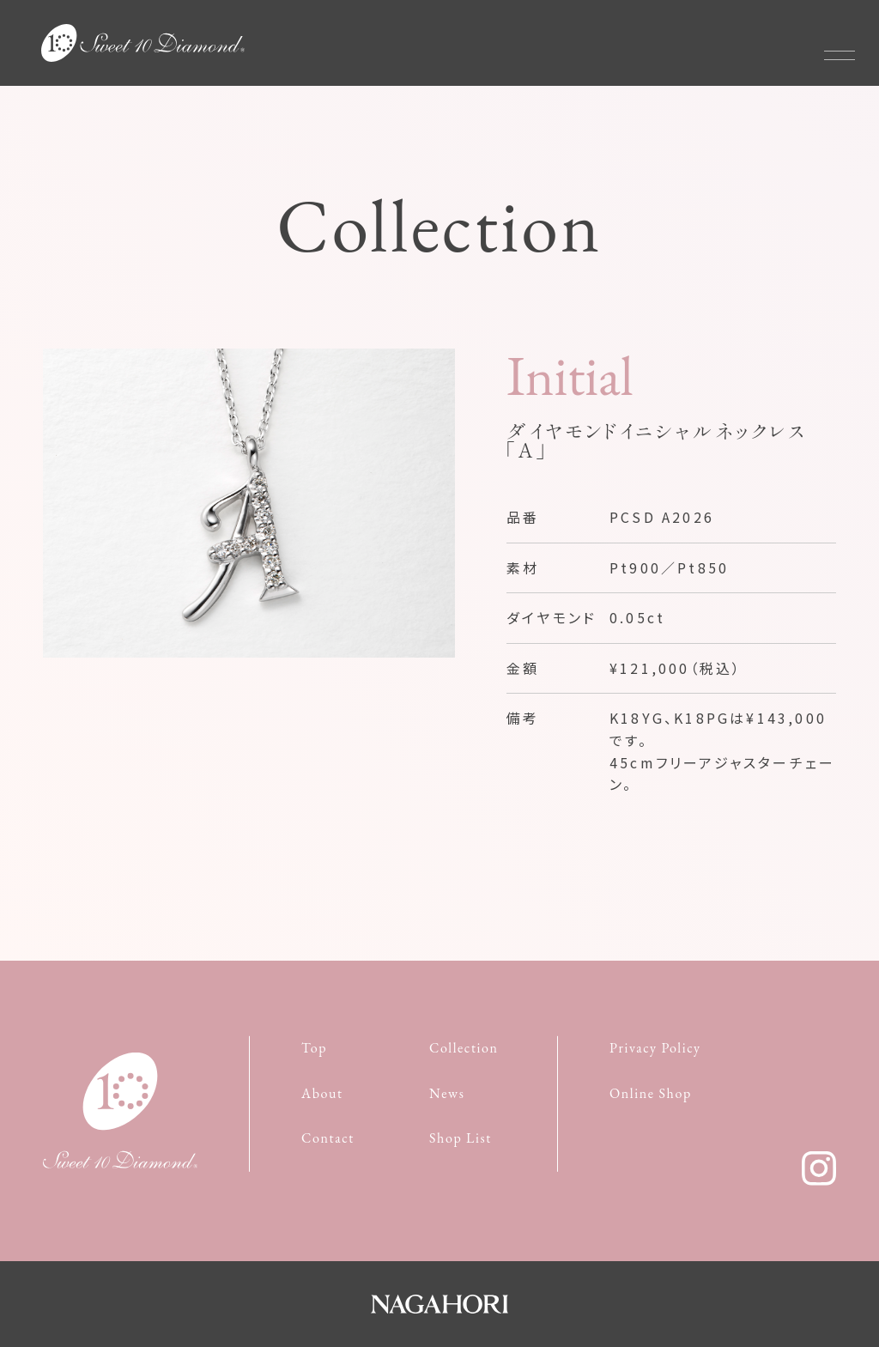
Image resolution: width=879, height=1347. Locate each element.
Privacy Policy (655, 1048)
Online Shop (650, 1092)
